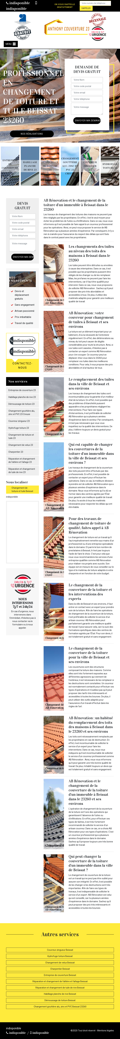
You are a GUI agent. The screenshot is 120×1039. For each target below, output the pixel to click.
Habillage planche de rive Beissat (60, 994)
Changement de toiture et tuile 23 (21, 436)
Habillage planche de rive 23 (22, 397)
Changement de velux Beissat (60, 962)
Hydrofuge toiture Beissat (60, 956)
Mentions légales (105, 1030)
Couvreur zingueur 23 (19, 421)
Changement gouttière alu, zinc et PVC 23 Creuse (21, 412)
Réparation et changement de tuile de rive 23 (21, 470)
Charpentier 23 (15, 452)
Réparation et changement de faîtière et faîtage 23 (21, 460)
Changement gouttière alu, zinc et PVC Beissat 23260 (60, 1006)
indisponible (18, 3)
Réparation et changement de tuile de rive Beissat (60, 987)
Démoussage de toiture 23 (21, 404)
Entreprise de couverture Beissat (60, 975)
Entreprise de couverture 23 (22, 390)
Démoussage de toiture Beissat (60, 1000)
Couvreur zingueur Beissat (60, 950)
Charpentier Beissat (60, 969)
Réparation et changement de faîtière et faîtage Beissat (60, 981)
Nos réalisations (32, 134)
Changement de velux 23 (20, 445)
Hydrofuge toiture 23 (18, 428)
